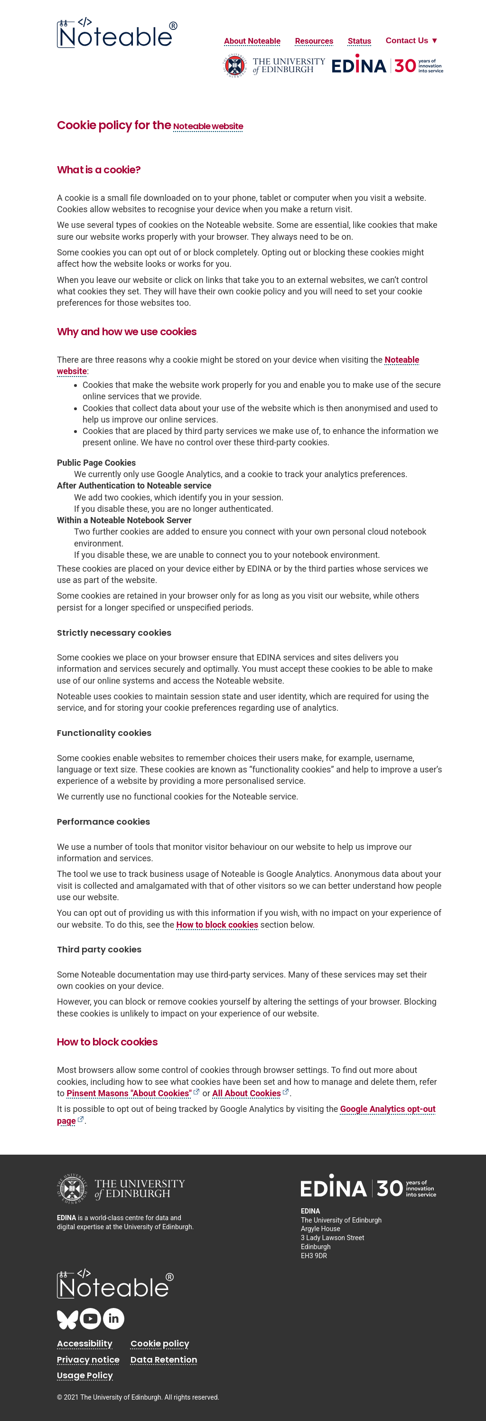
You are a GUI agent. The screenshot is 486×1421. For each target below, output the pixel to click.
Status (359, 41)
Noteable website (208, 126)
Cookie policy (160, 1343)
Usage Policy (85, 1375)
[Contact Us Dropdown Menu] (412, 41)
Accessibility (84, 1343)
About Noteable (252, 41)
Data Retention (164, 1359)
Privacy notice (88, 1359)
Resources (314, 41)
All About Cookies (246, 1093)
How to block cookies (218, 925)
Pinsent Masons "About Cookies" (129, 1093)
